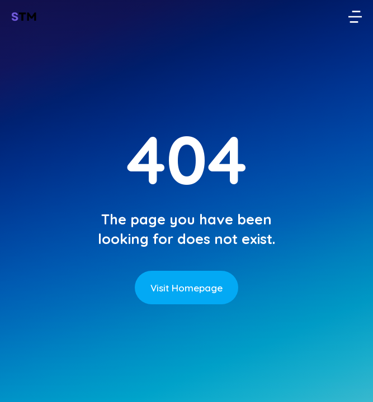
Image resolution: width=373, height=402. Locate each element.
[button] (355, 17)
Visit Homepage (186, 288)
